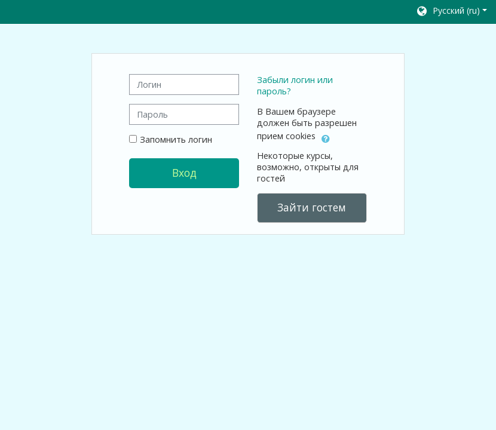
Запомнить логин (176, 139)
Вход (184, 172)
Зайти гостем (311, 207)
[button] (451, 12)
